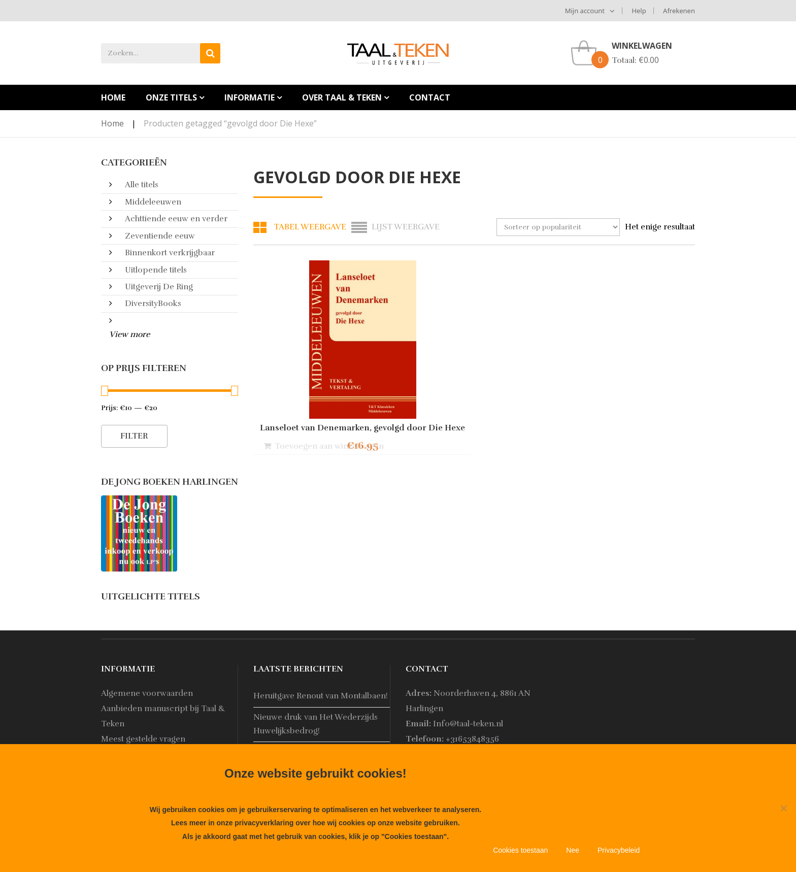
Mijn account (585, 10)
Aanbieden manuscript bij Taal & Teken (163, 716)
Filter (134, 436)
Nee (572, 850)
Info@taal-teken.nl (468, 724)
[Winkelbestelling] (558, 227)
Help (639, 10)
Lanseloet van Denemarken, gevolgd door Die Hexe (322, 432)
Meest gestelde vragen (143, 739)
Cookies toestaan (520, 850)
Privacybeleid (619, 850)
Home (112, 123)
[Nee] (783, 808)
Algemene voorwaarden (147, 693)
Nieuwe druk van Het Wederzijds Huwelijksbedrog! (315, 724)
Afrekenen (679, 10)
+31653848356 (472, 739)
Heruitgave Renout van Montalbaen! (320, 696)
